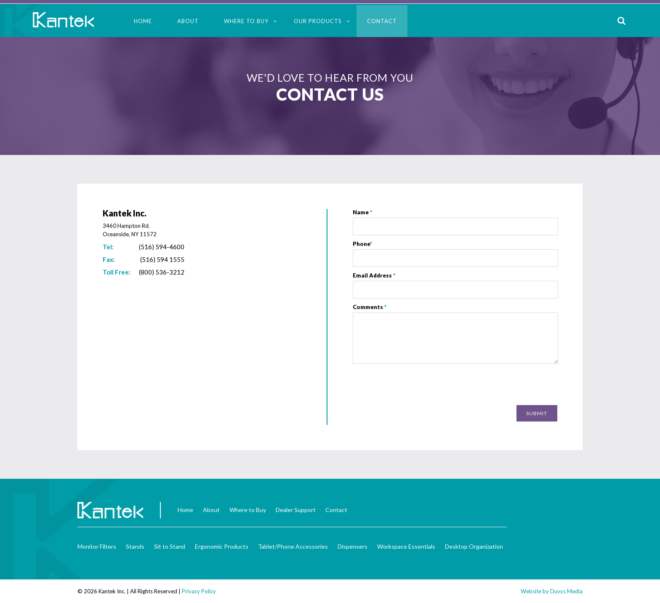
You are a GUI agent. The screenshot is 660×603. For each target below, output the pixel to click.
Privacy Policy (199, 591)
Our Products (318, 21)
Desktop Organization (474, 546)
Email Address (374, 275)
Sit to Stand (169, 546)
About (188, 21)
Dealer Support (296, 509)
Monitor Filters (96, 546)
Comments (369, 307)
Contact (382, 21)
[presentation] (493, 385)
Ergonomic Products (221, 546)
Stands (135, 546)
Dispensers (352, 546)
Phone (362, 243)
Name (362, 212)
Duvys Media (566, 591)
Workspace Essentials (406, 546)
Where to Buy (246, 21)
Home (143, 21)
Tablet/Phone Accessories (293, 546)
